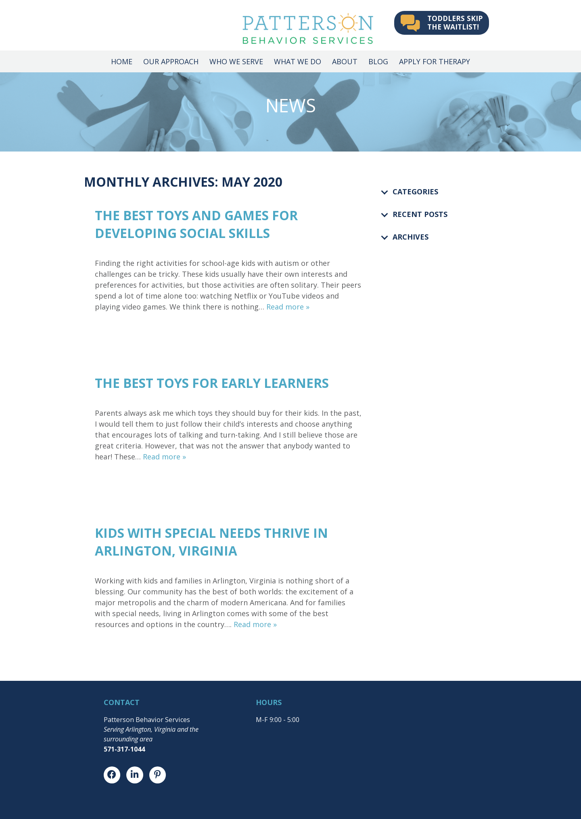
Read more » (287, 307)
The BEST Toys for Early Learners (212, 383)
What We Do (297, 61)
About (344, 61)
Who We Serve (236, 61)
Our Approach (171, 61)
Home (121, 61)
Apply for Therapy (434, 61)
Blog (378, 61)
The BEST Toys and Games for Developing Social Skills (196, 224)
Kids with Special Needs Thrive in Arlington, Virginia (211, 541)
